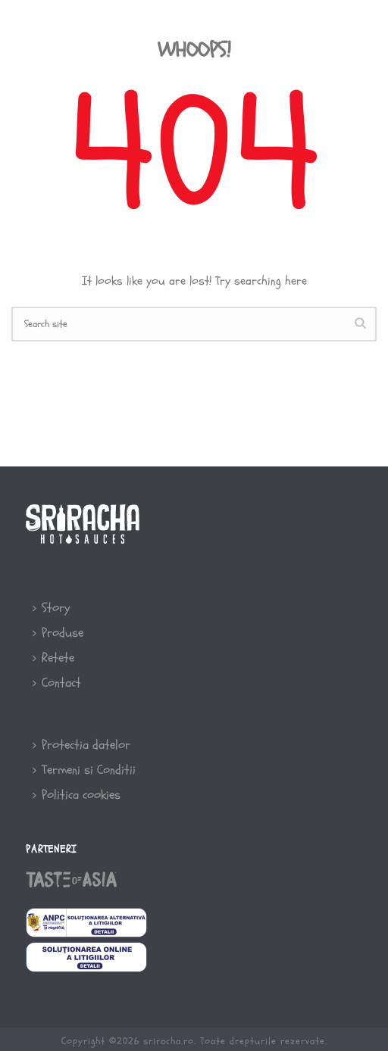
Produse (58, 632)
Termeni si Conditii (84, 769)
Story (51, 607)
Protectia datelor (81, 744)
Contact (57, 682)
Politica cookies (76, 794)
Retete (53, 657)
